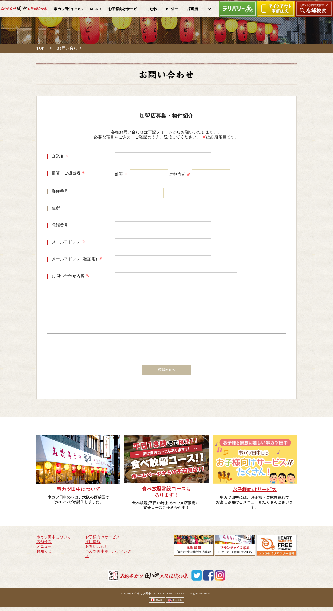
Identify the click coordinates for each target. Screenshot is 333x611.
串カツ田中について (53, 537)
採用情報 (93, 542)
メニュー (44, 546)
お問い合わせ (69, 48)
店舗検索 (44, 542)
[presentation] (167, 347)
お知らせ (44, 551)
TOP (40, 48)
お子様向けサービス (102, 537)
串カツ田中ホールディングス (108, 553)
